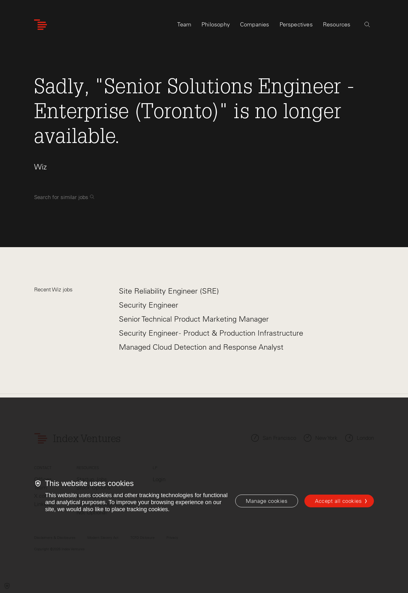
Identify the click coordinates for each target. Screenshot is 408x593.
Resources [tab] (337, 24)
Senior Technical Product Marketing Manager (194, 319)
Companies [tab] (254, 24)
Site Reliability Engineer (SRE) (169, 291)
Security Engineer (148, 305)
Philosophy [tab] (215, 24)
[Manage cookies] (266, 501)
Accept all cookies (338, 501)
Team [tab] (184, 24)
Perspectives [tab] (296, 24)
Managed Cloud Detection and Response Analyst (201, 347)
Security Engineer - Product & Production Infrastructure (211, 333)
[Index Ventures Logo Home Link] (40, 24)
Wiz (40, 166)
